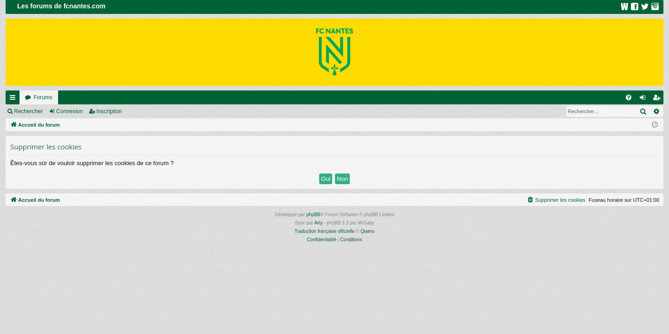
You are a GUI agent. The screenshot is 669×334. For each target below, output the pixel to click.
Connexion (69, 111)
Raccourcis (14, 99)
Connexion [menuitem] (644, 99)
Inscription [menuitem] (658, 99)
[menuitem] (629, 97)
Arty (319, 222)
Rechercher (28, 111)
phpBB (313, 214)
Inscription (109, 111)
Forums (42, 97)
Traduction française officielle (324, 231)
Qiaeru (367, 231)
